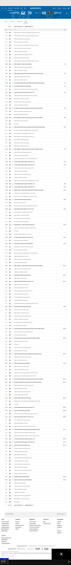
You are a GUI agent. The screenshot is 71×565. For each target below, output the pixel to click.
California (17, 11)
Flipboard (59, 532)
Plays (26, 21)
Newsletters (4, 539)
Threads (59, 531)
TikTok (58, 523)
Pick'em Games (5, 521)
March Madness (5, 529)
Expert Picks (19, 21)
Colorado (56, 11)
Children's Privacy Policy (35, 525)
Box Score (12, 21)
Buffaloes (57, 13)
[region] (61, 554)
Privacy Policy (32, 523)
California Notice (33, 531)
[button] (61, 554)
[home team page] (50, 12)
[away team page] (23, 12)
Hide (4, 558)
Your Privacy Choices (34, 527)
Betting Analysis (5, 527)
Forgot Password (6, 543)
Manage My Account (6, 538)
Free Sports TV (5, 525)
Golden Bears (15, 13)
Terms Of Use (32, 521)
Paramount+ (18, 527)
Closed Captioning (33, 529)
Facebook (59, 527)
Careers (17, 523)
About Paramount (19, 525)
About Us (17, 521)
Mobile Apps (4, 531)
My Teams (4, 541)
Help (44, 521)
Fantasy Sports (5, 523)
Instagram (59, 525)
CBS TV (17, 529)
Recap (6, 21)
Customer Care (46, 523)
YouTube (59, 521)
